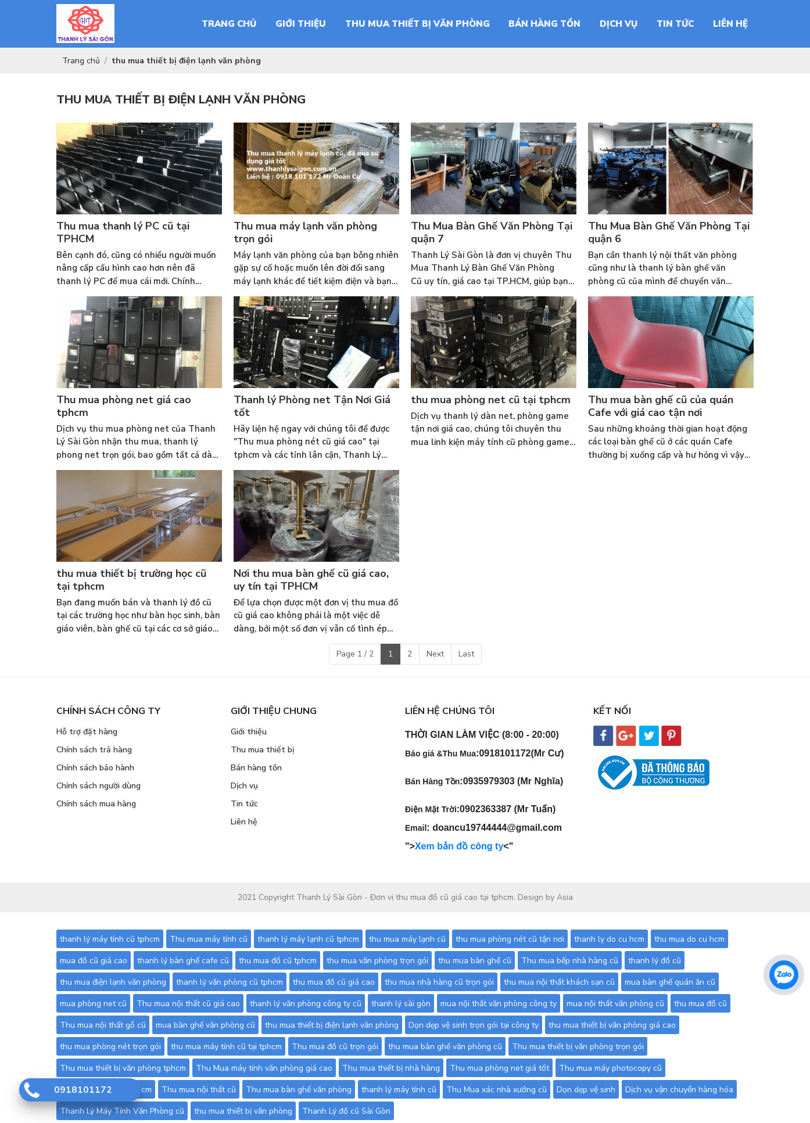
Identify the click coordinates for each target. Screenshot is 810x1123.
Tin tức (244, 803)
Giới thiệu (249, 731)
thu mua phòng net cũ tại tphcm (491, 400)
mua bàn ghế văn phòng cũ (205, 1025)
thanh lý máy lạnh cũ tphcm (308, 939)
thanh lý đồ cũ (654, 960)
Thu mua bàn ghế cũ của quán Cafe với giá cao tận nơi (660, 406)
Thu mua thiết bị (262, 749)
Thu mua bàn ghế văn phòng (299, 1089)
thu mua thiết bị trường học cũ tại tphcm (131, 580)
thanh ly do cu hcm (609, 939)
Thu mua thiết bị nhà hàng (391, 1068)
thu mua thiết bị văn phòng (243, 1111)
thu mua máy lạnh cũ (407, 939)
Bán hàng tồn (256, 767)
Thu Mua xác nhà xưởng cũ (496, 1089)
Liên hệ (244, 821)
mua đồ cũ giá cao (93, 960)
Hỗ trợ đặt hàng (86, 731)
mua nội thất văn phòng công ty (498, 1003)
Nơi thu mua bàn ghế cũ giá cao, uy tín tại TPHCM (311, 580)
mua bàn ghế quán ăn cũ (670, 982)
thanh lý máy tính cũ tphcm (110, 939)
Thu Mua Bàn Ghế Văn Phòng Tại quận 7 (491, 232)
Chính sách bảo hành (95, 767)
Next (435, 653)
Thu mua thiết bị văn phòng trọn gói (578, 1046)
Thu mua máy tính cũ (209, 939)
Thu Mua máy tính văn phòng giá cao (264, 1068)
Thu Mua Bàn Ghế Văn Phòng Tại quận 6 (669, 232)
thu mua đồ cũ (700, 1003)
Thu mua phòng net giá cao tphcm (123, 406)
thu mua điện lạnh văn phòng (113, 982)
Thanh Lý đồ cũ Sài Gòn (346, 1111)
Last (466, 653)
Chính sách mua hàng (96, 803)
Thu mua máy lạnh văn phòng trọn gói (305, 232)
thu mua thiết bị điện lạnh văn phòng (332, 1025)
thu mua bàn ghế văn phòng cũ (445, 1046)
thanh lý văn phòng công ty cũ (305, 1003)
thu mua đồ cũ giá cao (334, 982)
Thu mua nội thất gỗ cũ (103, 1025)
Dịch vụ (244, 785)
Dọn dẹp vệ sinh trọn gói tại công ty (473, 1025)
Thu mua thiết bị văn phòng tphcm (123, 1068)
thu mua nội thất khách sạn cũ (559, 982)
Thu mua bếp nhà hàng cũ (569, 960)
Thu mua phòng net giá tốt (499, 1068)
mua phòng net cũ (93, 1003)
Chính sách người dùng (98, 785)
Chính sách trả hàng (94, 749)
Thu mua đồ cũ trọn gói (335, 1046)
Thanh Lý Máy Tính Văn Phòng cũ (122, 1111)
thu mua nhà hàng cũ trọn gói (439, 982)
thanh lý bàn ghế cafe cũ (183, 960)
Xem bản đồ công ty (459, 846)
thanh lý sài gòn (401, 1003)
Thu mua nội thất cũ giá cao (188, 1003)
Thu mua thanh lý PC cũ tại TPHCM (122, 232)
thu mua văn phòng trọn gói (377, 960)
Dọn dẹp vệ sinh (586, 1089)
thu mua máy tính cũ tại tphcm (226, 1046)
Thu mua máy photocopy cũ (610, 1068)
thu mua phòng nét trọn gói (110, 1046)
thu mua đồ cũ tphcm (278, 960)
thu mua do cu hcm (689, 939)
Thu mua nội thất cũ (199, 1089)
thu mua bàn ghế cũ (474, 960)
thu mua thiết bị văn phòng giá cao (612, 1025)
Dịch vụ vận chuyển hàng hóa (679, 1089)
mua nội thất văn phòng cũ (615, 1003)
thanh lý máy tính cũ (398, 1089)
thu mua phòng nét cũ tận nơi (510, 939)
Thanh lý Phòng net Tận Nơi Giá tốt (312, 406)
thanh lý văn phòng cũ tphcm (229, 982)
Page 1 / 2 (355, 653)
